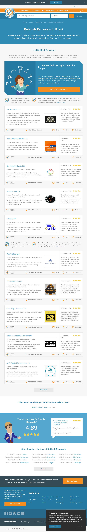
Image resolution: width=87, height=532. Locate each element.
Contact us (59, 500)
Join (56, 2)
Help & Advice (33, 500)
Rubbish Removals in (17, 454)
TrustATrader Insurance (42, 522)
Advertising (59, 497)
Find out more (60, 102)
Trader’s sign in (78, 7)
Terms (44, 503)
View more (43, 389)
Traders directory (47, 500)
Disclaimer (73, 500)
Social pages (60, 503)
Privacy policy (74, 497)
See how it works (15, 503)
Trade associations (48, 497)
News (30, 503)
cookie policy (62, 521)
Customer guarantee (76, 503)
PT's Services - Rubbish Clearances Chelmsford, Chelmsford (60, 422)
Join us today (72, 481)
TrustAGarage (25, 522)
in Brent (43, 407)
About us (31, 497)
